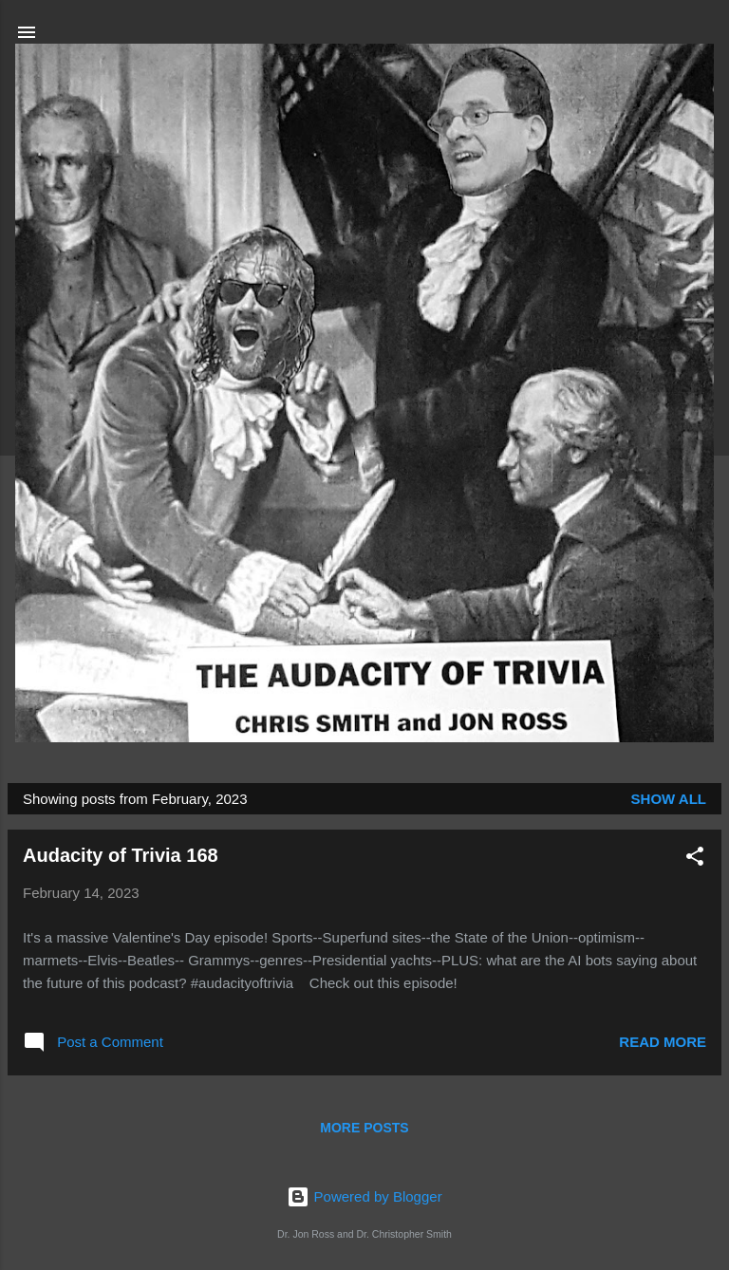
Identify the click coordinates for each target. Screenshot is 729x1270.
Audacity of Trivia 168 (120, 855)
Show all (668, 799)
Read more (662, 1042)
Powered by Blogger (364, 1196)
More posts (364, 1127)
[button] (694, 859)
